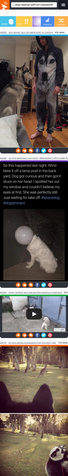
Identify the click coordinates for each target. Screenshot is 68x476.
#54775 (3, 343)
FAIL (40, 22)
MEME (8, 22)
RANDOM (61, 22)
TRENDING (47, 22)
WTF (23, 22)
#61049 (3, 158)
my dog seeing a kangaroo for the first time (32, 343)
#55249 (3, 292)
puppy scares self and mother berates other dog (35, 292)
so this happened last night (23, 158)
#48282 (3, 32)
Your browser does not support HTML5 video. (34, 314)
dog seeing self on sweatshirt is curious (31, 32)
